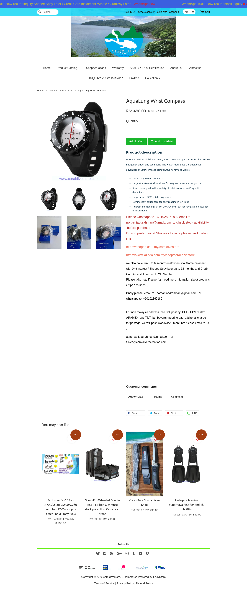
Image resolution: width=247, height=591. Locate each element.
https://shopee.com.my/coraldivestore (152, 247)
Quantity (132, 121)
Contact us (194, 67)
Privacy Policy (125, 583)
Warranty (118, 67)
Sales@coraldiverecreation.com (146, 342)
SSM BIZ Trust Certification (147, 67)
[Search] (47, 12)
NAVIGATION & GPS (61, 90)
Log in (128, 12)
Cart (207, 12)
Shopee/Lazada (96, 67)
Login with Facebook (167, 12)
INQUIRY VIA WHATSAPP (106, 78)
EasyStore (159, 576)
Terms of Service (104, 583)
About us (176, 67)
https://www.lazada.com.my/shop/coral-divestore (160, 255)
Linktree (134, 78)
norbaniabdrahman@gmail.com (148, 222)
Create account (146, 12)
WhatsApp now (146, 4)
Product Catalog (68, 67)
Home (47, 67)
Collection (153, 78)
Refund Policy (144, 583)
